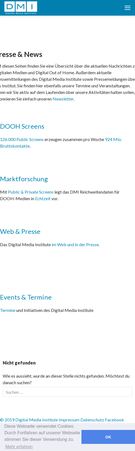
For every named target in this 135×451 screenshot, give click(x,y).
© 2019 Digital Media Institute (29, 419)
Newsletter (63, 98)
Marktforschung (24, 179)
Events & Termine (26, 297)
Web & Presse (20, 231)
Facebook (114, 419)
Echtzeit (43, 198)
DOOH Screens (22, 126)
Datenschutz (92, 419)
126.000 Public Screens (22, 139)
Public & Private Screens (31, 191)
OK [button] (108, 437)
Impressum (69, 419)
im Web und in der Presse (75, 244)
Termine (7, 310)
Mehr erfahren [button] (19, 446)
